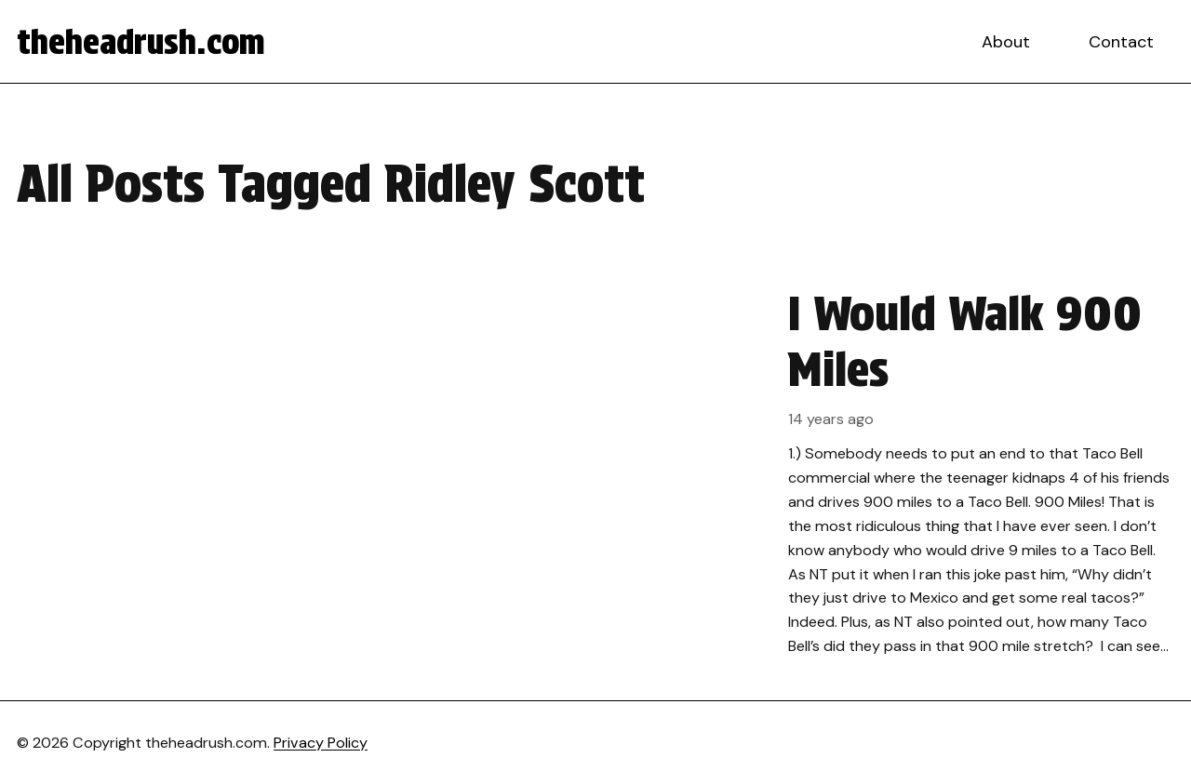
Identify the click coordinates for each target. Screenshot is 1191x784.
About (1006, 42)
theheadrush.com (141, 41)
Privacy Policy (321, 742)
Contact (1121, 42)
